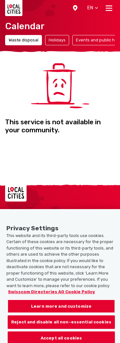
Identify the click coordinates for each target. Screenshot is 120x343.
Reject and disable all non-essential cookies (61, 324)
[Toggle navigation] (109, 8)
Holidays (57, 40)
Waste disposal (23, 40)
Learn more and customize (61, 308)
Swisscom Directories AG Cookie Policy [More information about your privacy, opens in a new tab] (51, 294)
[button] (75, 8)
